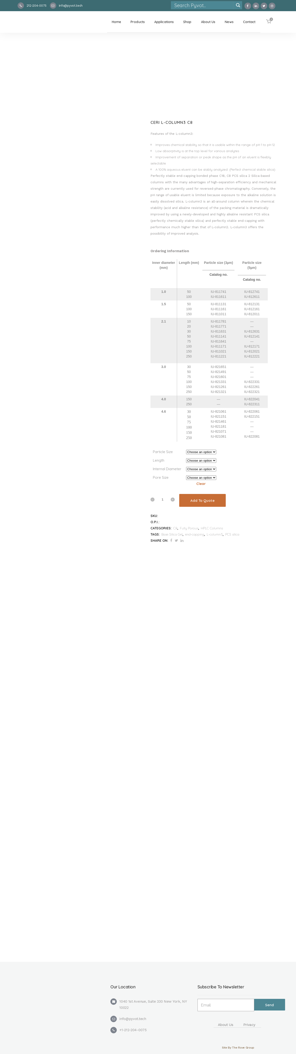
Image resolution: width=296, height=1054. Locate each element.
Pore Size (161, 477)
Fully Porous (189, 528)
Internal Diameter (167, 469)
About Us (225, 1025)
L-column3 (215, 534)
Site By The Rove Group (238, 1047)
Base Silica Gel (172, 534)
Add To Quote (202, 500)
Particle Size (163, 452)
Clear (201, 483)
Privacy (249, 1025)
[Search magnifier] (238, 5)
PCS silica (232, 534)
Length (158, 460)
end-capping (194, 534)
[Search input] (203, 5)
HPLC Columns (212, 528)
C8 (175, 528)
